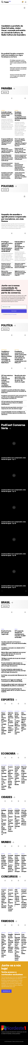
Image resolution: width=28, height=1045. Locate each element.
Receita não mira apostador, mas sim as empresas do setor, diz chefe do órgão (20, 379)
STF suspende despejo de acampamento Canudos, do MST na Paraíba (20, 634)
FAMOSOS (3, 932)
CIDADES (3, 808)
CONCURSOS (4, 888)
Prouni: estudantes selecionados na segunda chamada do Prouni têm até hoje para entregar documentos (13, 664)
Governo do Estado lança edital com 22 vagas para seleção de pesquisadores (18, 76)
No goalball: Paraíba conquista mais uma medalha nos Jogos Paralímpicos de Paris (12, 55)
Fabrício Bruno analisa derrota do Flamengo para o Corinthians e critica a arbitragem (10, 722)
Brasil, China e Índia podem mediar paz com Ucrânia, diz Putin (4, 862)
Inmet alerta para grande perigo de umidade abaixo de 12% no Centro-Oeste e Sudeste (13, 690)
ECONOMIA (10, 765)
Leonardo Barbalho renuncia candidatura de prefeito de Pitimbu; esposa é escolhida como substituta (13, 413)
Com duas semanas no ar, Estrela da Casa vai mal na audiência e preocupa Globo (24, 944)
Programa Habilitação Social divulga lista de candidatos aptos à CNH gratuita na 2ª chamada (7, 141)
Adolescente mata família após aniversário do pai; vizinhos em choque (17, 863)
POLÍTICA (17, 349)
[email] (14, 307)
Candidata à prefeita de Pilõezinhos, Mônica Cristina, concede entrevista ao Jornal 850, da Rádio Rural (13, 391)
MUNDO (3, 853)
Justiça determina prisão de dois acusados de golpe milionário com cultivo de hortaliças (20, 175)
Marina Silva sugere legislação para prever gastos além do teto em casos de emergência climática (13, 654)
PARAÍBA (3, 110)
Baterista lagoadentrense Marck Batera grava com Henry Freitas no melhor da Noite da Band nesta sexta (17, 947)
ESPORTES (3, 711)
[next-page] (26, 591)
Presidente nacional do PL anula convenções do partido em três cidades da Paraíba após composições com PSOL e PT (14, 397)
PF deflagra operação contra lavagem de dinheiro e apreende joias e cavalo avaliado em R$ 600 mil (6, 246)
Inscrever (14, 311)
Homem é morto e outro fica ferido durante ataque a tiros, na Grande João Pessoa (7, 266)
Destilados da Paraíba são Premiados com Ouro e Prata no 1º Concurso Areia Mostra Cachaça (7, 175)
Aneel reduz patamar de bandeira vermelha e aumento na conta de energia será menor (18, 69)
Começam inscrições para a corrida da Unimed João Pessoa (7, 165)
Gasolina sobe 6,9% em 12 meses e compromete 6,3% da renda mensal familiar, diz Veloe (13, 643)
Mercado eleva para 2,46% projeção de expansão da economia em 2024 (24, 775)
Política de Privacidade (12, 314)
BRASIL (2, 629)
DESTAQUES (4, 349)
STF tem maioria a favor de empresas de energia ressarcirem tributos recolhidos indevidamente (12, 403)
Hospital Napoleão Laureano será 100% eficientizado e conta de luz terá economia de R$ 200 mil (7, 158)
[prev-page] (2, 591)
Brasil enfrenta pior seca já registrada (6, 632)
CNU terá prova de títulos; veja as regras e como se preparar (17, 898)
